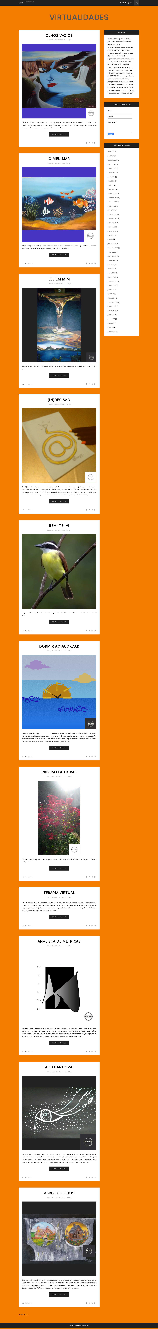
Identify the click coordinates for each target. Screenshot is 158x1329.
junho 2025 (111, 177)
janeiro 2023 (112, 244)
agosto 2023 (112, 231)
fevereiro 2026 (112, 160)
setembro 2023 (113, 227)
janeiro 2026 (112, 164)
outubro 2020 (112, 306)
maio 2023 (111, 235)
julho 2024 (111, 210)
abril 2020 (111, 327)
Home (21, 3)
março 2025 (111, 189)
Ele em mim (59, 279)
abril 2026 (111, 156)
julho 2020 (111, 315)
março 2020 (111, 331)
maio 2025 (111, 181)
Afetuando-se (59, 1067)
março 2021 (111, 298)
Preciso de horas (59, 772)
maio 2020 (111, 323)
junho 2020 (111, 319)
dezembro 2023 (113, 214)
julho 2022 (111, 265)
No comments (27, 143)
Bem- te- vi (59, 526)
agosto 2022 (112, 260)
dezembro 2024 (113, 198)
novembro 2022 (113, 248)
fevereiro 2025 (112, 193)
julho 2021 (111, 290)
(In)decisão (59, 400)
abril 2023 (111, 239)
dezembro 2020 (113, 302)
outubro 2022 (112, 252)
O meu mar (59, 159)
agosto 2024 (112, 206)
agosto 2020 (112, 311)
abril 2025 (111, 185)
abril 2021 (111, 294)
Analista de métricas (59, 942)
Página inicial (29, 1)
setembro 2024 (113, 202)
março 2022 (111, 273)
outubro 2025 (112, 168)
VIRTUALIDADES (79, 17)
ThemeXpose (85, 1326)
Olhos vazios (59, 35)
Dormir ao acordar (59, 646)
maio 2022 (111, 269)
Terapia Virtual (59, 893)
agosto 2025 (112, 173)
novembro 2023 (113, 219)
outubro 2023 (112, 223)
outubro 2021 (112, 285)
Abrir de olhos (59, 1193)
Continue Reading (59, 134)
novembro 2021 (113, 281)
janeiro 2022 (112, 277)
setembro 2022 (113, 256)
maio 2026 (111, 152)
